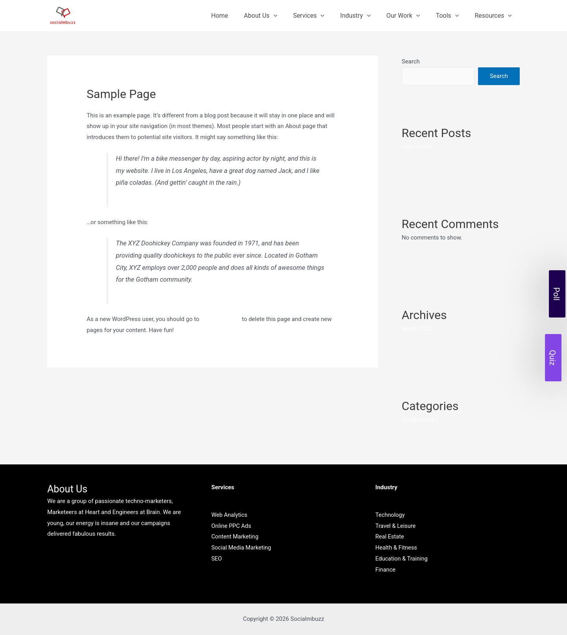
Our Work (411, 16)
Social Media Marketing (242, 547)
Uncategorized (420, 419)
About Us (278, 16)
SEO (216, 558)
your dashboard (221, 319)
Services (323, 16)
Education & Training (402, 558)
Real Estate (390, 536)
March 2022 (417, 328)
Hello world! (417, 146)
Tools (452, 16)
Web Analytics (229, 514)
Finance (385, 569)
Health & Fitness (396, 547)
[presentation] (291, 16)
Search (411, 61)
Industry (366, 16)
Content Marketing (235, 536)
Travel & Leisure (396, 525)
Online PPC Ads (231, 525)
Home (240, 15)
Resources (494, 16)
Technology (390, 514)
